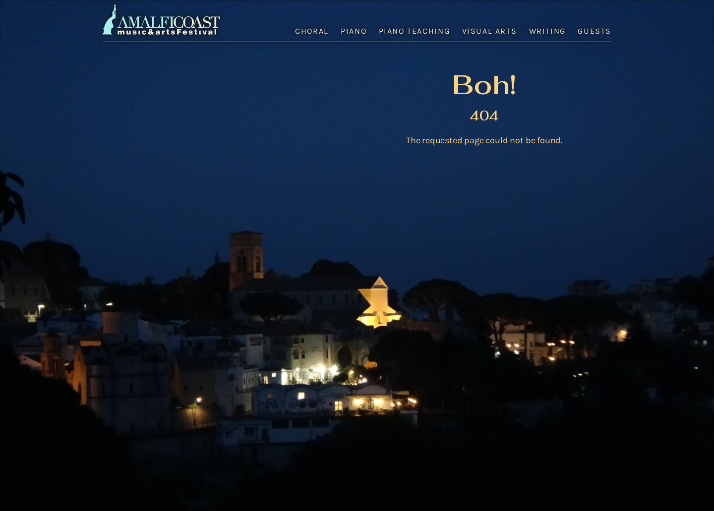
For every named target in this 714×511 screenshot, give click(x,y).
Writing (547, 31)
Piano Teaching (414, 31)
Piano (353, 31)
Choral (312, 31)
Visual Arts (489, 31)
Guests (594, 31)
